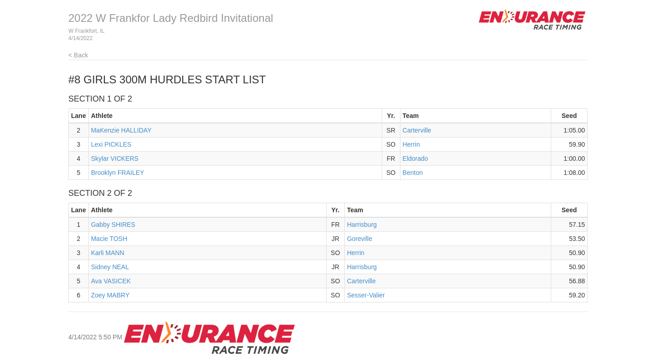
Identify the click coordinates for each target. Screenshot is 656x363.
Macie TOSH (109, 238)
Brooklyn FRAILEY (117, 172)
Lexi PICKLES (111, 144)
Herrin (411, 144)
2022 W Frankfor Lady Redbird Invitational (170, 18)
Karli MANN (107, 252)
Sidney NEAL (110, 267)
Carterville (417, 130)
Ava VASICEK (111, 281)
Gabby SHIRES (113, 224)
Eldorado (415, 158)
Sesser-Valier (366, 295)
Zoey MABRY (110, 295)
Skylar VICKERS (114, 158)
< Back (78, 55)
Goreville (359, 238)
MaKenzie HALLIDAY (121, 130)
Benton (413, 172)
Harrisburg (362, 224)
